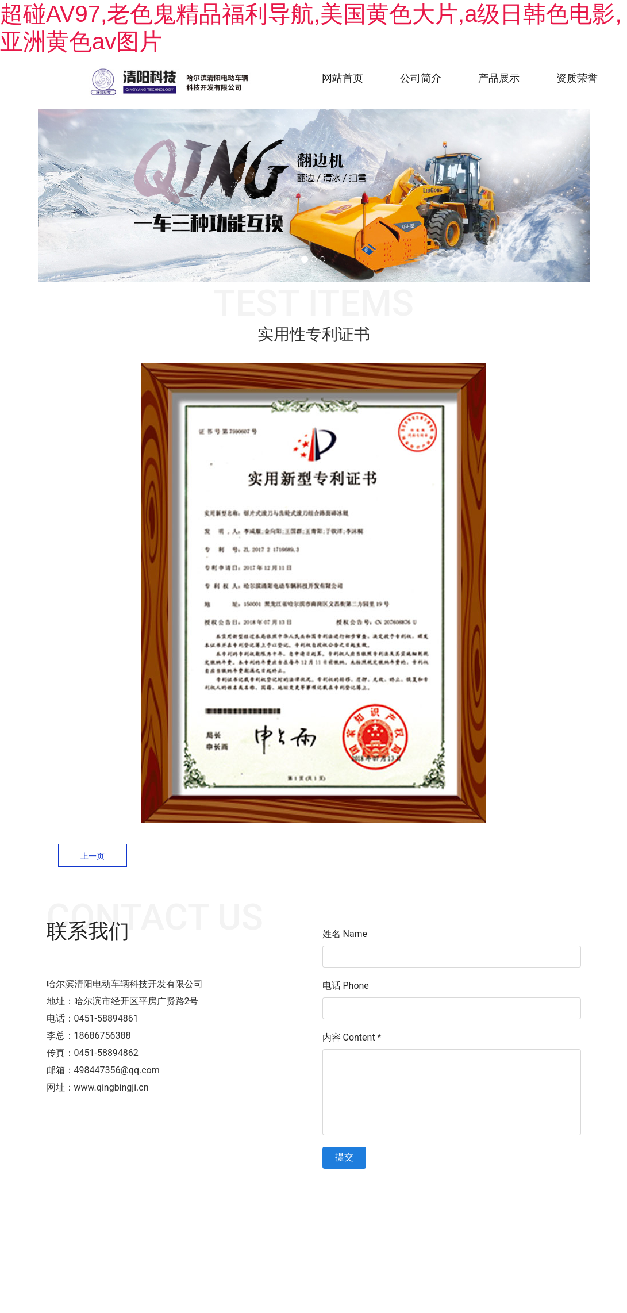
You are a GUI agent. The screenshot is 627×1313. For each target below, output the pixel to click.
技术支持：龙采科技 (476, 1191)
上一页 (92, 856)
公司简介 (420, 78)
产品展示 (499, 78)
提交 (344, 1156)
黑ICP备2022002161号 (393, 1191)
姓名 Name (345, 933)
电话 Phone (345, 985)
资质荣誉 (577, 78)
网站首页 (342, 78)
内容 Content (352, 1037)
